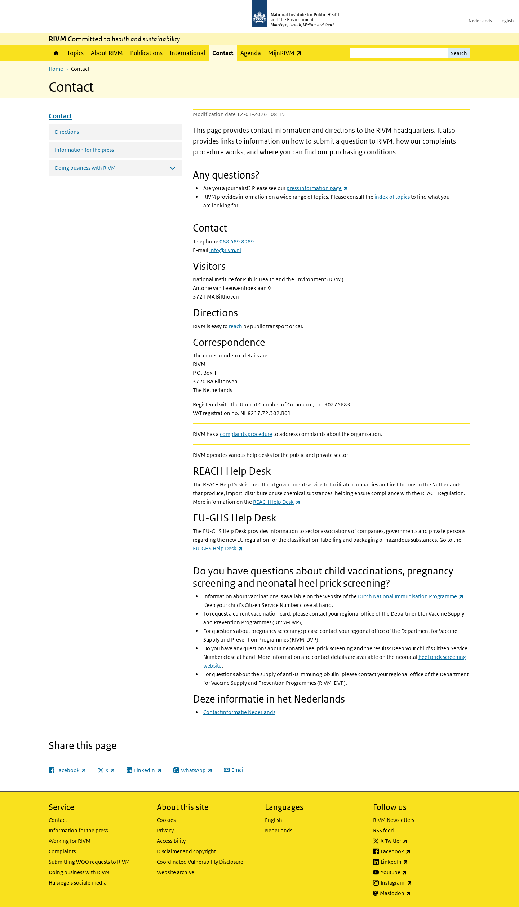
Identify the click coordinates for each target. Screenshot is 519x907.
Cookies (166, 819)
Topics (75, 53)
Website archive (175, 872)
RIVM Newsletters (393, 819)
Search (459, 53)
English (506, 21)
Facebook (414, 851)
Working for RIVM (69, 840)
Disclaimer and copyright (186, 851)
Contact (222, 53)
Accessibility (171, 840)
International (187, 53)
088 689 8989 (237, 241)
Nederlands (480, 21)
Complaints (62, 851)
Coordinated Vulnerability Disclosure (200, 861)
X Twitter (413, 841)
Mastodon (414, 893)
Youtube (413, 872)
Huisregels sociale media (78, 882)
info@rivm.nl (225, 250)
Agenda (250, 53)
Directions (67, 131)
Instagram (415, 883)
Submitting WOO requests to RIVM (89, 861)
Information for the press (84, 149)
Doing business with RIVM (79, 872)
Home (56, 53)
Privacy (165, 830)
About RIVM (107, 53)
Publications (146, 53)
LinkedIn (413, 862)
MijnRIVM (286, 52)
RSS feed (383, 830)
